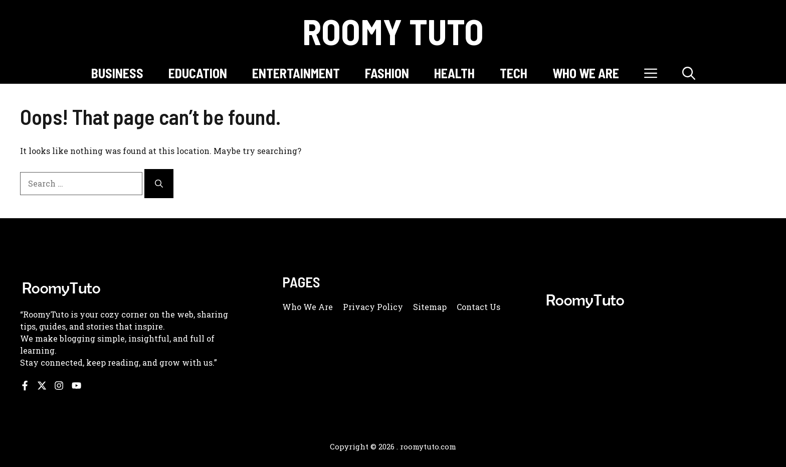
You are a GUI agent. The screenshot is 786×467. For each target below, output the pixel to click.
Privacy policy (373, 306)
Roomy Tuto (393, 31)
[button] (689, 73)
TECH (513, 73)
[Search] (158, 183)
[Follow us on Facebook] (25, 385)
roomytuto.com (428, 446)
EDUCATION (197, 73)
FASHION (387, 73)
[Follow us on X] (42, 385)
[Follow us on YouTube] (76, 385)
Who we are (307, 306)
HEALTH (454, 73)
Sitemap (430, 306)
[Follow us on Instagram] (59, 385)
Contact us (478, 306)
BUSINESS (117, 73)
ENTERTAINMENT (296, 73)
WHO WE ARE (585, 73)
